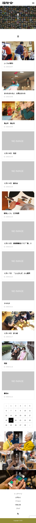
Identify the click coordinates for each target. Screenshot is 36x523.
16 (25, 415)
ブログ (18, 508)
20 (16, 420)
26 (16, 425)
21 (20, 420)
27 (20, 425)
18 (6, 420)
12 (6, 415)
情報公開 (18, 505)
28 (25, 425)
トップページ (18, 494)
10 (25, 410)
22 (25, 420)
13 (11, 415)
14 (16, 415)
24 (6, 425)
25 (11, 425)
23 (30, 420)
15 (20, 415)
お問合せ (18, 497)
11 (30, 410)
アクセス (18, 501)
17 (30, 415)
